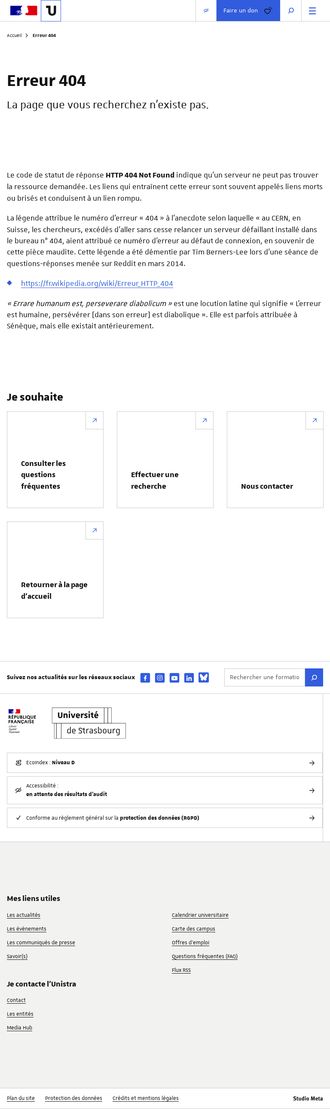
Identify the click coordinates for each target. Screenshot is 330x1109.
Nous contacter (267, 486)
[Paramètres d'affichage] (206, 10)
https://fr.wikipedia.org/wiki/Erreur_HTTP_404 (97, 283)
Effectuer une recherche (155, 480)
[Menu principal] (312, 10)
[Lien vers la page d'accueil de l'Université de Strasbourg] (51, 10)
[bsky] (204, 677)
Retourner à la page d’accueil (54, 590)
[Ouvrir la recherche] (291, 10)
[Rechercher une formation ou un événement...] (264, 677)
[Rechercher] (314, 677)
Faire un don (248, 11)
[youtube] (174, 678)
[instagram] (160, 678)
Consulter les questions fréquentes (43, 475)
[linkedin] (189, 678)
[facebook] (145, 678)
